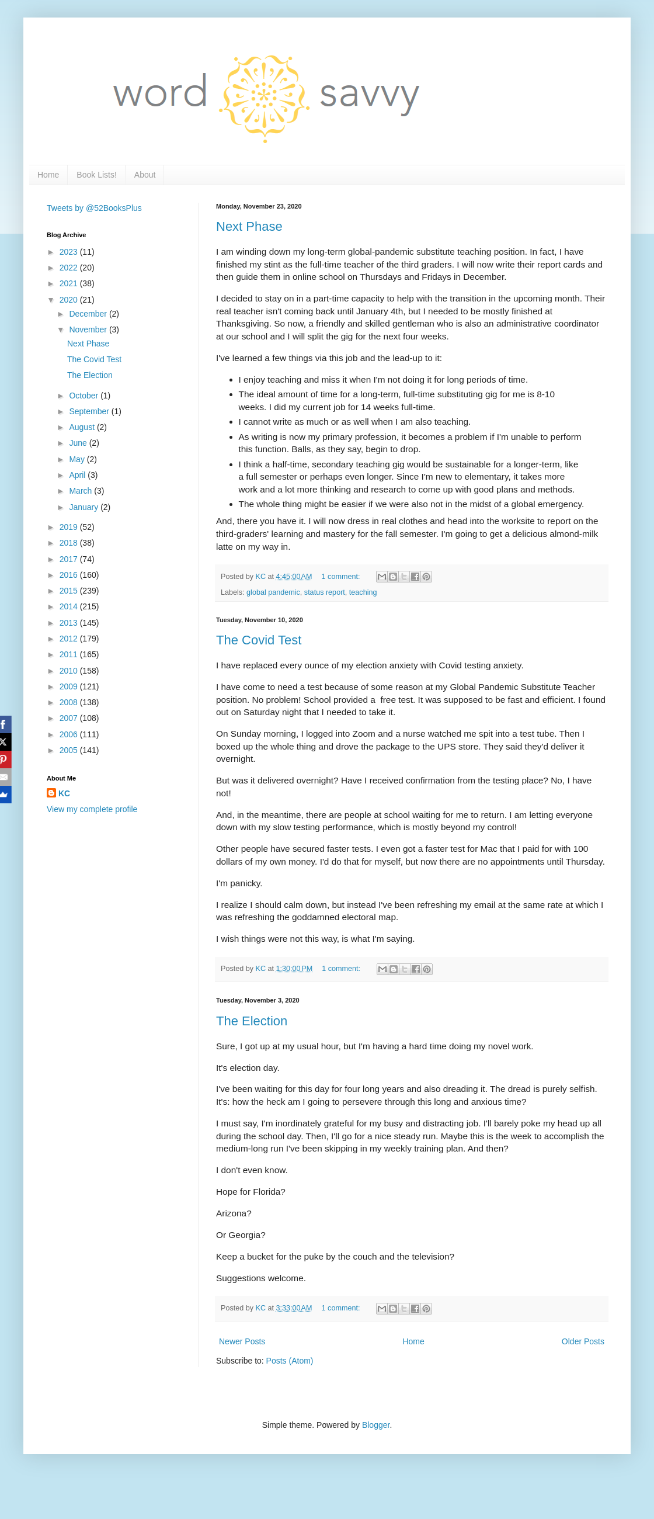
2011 (70, 654)
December (89, 313)
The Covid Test (258, 640)
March (81, 490)
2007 (70, 718)
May (77, 459)
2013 (70, 622)
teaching (363, 592)
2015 (70, 590)
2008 (70, 702)
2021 (70, 283)
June (79, 443)
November (89, 329)
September (90, 411)
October (84, 395)
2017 (70, 559)
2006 (70, 734)
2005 (70, 750)
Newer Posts (242, 1341)
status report (324, 592)
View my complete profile (92, 809)
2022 (70, 267)
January (84, 507)
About (145, 174)
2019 (70, 527)
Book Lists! (96, 174)
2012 (70, 638)
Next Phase (249, 226)
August (82, 427)
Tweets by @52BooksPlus (94, 208)
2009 (70, 686)
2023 (70, 251)
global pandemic (273, 592)
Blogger (375, 1425)
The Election (251, 1021)
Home (48, 174)
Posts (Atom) (290, 1360)
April (78, 475)
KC (64, 793)
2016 (70, 575)
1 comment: (342, 577)
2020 (70, 299)
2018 (70, 542)
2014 (70, 606)
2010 (70, 670)
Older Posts (583, 1341)
